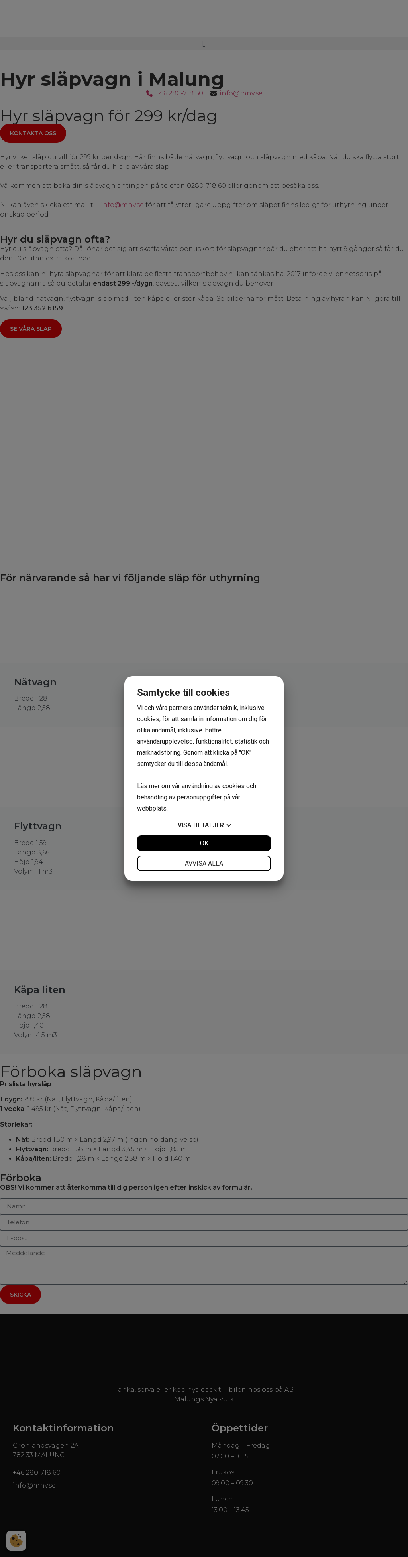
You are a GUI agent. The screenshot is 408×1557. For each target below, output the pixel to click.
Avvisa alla (204, 863)
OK (204, 843)
